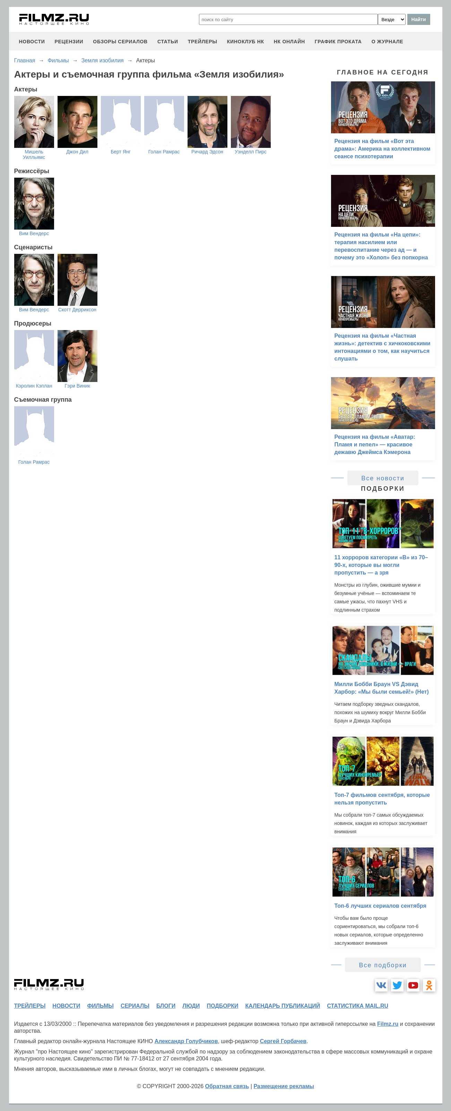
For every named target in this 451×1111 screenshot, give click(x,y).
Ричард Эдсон (207, 151)
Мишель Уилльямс (34, 154)
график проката (338, 41)
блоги (165, 1006)
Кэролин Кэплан (34, 386)
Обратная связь (227, 1086)
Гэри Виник (77, 386)
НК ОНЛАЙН (289, 41)
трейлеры (202, 41)
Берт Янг (121, 151)
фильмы (100, 1006)
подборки (222, 1006)
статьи (167, 41)
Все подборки (383, 965)
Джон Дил (77, 151)
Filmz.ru (387, 1024)
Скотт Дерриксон (77, 309)
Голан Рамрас (164, 151)
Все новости (383, 478)
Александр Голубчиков (186, 1041)
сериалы (135, 1006)
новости (32, 41)
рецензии (68, 41)
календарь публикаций (282, 1006)
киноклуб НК (245, 41)
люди (191, 1006)
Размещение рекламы (283, 1086)
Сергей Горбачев (283, 1041)
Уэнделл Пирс (251, 151)
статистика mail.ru (357, 1006)
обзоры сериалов (120, 41)
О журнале (388, 41)
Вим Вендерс (34, 233)
